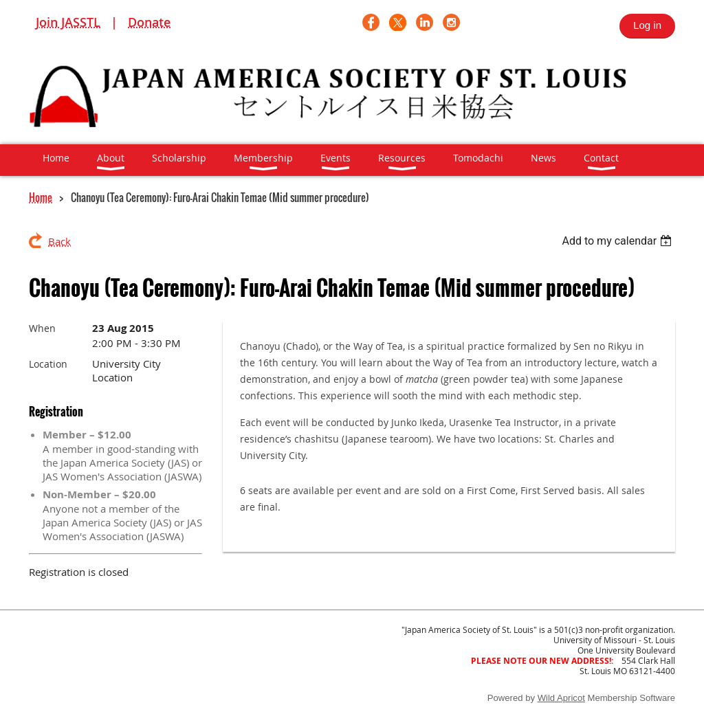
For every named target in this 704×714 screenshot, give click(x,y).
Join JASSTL (68, 22)
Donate (149, 22)
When (42, 328)
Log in (647, 25)
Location (48, 363)
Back (59, 241)
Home (40, 197)
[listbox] (618, 240)
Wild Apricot (561, 698)
